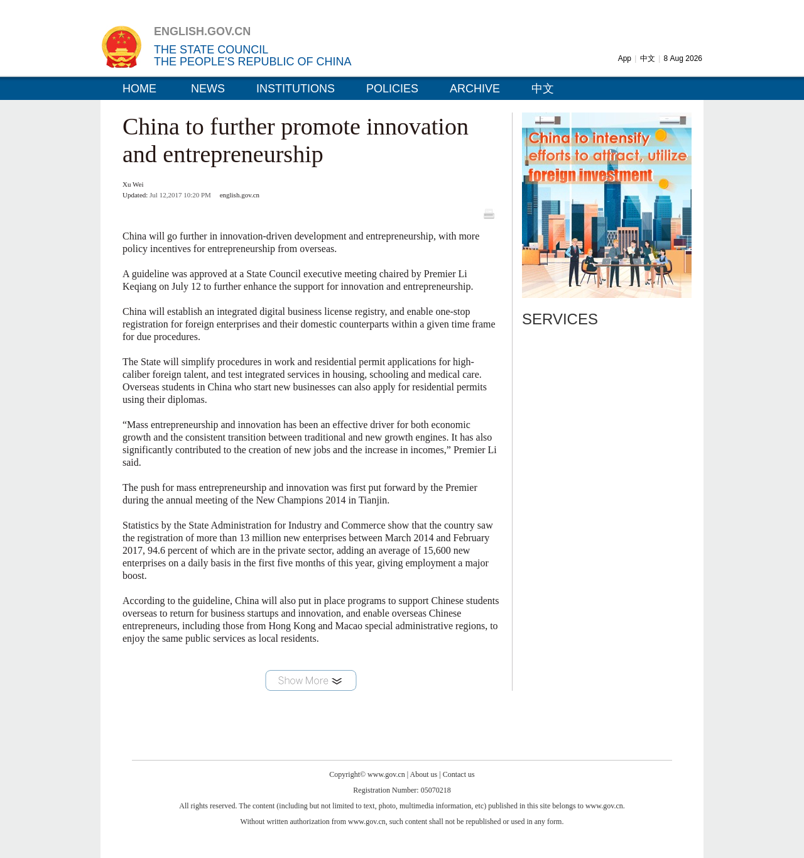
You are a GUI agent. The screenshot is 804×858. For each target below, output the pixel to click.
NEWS (208, 88)
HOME (139, 88)
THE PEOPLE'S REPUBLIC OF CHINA (253, 61)
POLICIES (392, 88)
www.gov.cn (386, 774)
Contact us (459, 774)
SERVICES (560, 319)
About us (424, 774)
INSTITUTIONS (295, 88)
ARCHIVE (475, 88)
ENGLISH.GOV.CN (202, 31)
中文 (647, 58)
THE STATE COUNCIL (211, 49)
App (624, 58)
